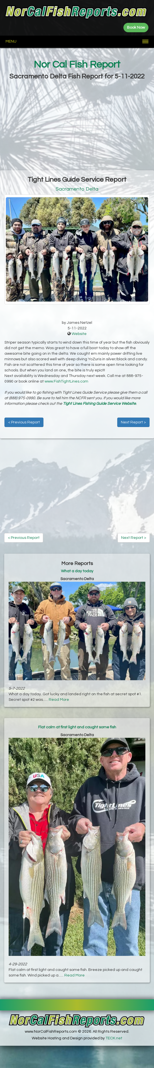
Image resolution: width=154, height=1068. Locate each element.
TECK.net (114, 1038)
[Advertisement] (77, 126)
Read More (59, 700)
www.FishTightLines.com (66, 381)
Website (79, 334)
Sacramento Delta (77, 189)
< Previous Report (24, 422)
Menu (11, 41)
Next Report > (133, 422)
